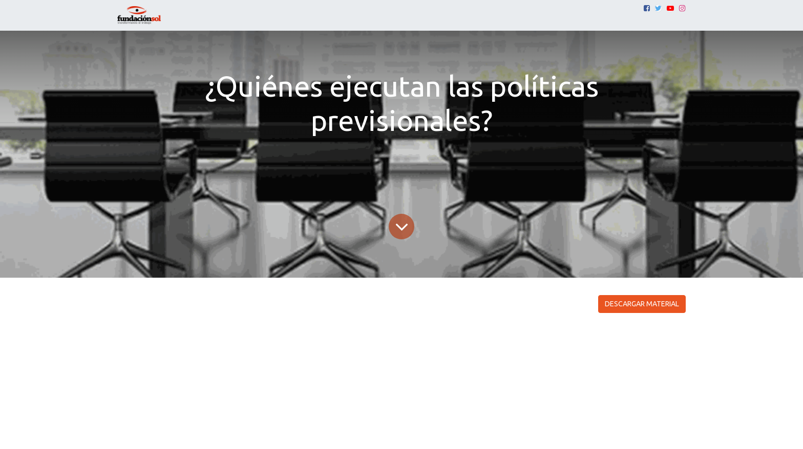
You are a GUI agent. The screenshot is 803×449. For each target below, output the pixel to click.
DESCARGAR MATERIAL (642, 304)
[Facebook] (646, 8)
